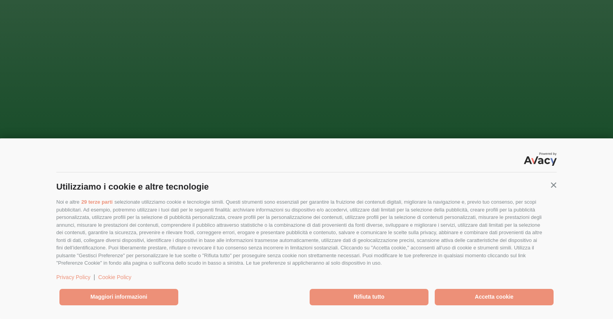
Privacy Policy (73, 277)
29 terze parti (97, 202)
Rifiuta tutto (369, 297)
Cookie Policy (114, 277)
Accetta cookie (494, 297)
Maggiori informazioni (118, 297)
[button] (553, 185)
